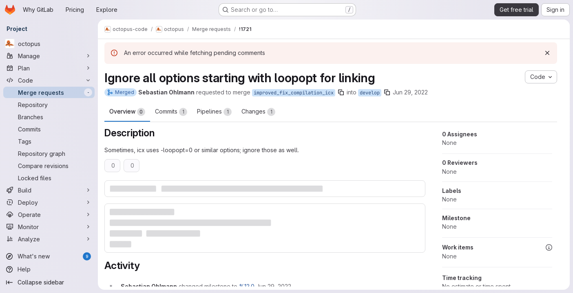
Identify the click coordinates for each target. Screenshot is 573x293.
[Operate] (49, 214)
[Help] (49, 269)
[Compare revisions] (49, 165)
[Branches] (49, 116)
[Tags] (49, 141)
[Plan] (49, 68)
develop (370, 93)
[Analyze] (49, 239)
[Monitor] (49, 226)
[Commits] (49, 129)
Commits (171, 112)
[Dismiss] (547, 53)
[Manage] (49, 55)
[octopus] (49, 43)
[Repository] (49, 104)
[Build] (49, 190)
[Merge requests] (49, 92)
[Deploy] (49, 202)
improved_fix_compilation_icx (294, 93)
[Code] (49, 80)
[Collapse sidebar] (49, 282)
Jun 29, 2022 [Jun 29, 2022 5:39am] (410, 92)
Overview (127, 112)
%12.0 (246, 286)
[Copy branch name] (341, 92)
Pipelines (214, 112)
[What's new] (49, 256)
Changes (258, 112)
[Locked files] (49, 178)
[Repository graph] (49, 153)
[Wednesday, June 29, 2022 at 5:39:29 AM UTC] (273, 286)
